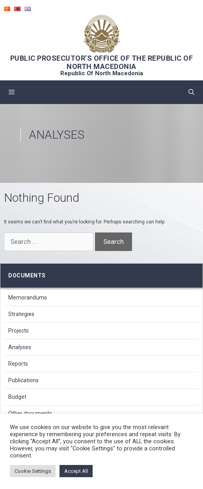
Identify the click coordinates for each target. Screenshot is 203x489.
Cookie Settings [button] (33, 471)
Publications (23, 380)
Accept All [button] (76, 471)
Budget (17, 397)
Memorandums (27, 297)
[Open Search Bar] (191, 92)
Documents (27, 275)
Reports (18, 364)
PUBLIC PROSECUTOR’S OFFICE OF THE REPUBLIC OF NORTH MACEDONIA (101, 62)
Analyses (19, 347)
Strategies (21, 314)
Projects (18, 330)
